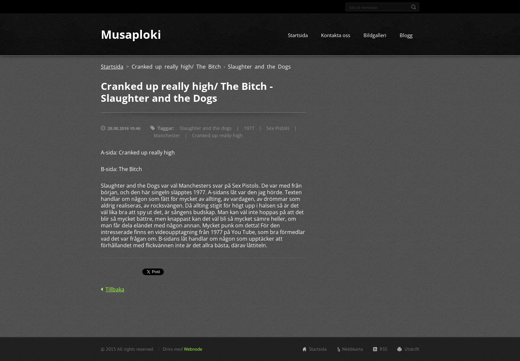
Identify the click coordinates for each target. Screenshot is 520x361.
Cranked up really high (217, 136)
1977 (249, 128)
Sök (413, 7)
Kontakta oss (335, 35)
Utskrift (412, 349)
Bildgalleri (374, 35)
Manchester (167, 136)
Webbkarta (352, 349)
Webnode (193, 349)
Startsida (298, 35)
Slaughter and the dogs (206, 128)
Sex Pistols (278, 128)
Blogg (406, 35)
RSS (383, 349)
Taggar (165, 128)
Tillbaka (114, 289)
